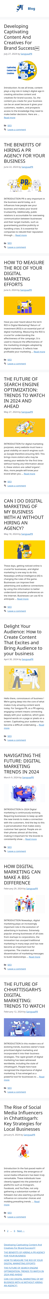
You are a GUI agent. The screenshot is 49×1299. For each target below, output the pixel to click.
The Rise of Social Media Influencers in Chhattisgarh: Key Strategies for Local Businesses (23, 1118)
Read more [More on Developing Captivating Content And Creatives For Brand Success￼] (9, 117)
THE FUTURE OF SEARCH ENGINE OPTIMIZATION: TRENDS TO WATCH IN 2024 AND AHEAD (24, 392)
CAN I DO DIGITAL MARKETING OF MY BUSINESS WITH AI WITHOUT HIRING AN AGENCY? (24, 514)
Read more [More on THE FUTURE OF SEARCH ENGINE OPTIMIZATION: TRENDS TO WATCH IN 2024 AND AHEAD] (29, 473)
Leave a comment (16, 129)
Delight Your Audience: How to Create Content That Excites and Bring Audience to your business (23, 639)
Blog (31, 8)
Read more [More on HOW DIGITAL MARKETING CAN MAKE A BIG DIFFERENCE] (34, 956)
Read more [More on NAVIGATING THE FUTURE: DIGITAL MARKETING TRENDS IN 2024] (31, 839)
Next (21, 1230)
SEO (9, 125)
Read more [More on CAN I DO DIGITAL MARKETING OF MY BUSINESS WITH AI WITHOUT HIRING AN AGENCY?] (22, 598)
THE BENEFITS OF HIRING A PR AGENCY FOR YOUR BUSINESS (24, 153)
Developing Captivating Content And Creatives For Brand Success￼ (21, 37)
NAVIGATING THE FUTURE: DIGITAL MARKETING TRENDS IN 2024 (22, 763)
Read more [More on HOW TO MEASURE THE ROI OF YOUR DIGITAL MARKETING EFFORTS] (39, 351)
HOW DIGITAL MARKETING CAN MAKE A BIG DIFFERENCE (22, 874)
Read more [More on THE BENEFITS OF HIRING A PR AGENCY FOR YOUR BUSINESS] (21, 235)
